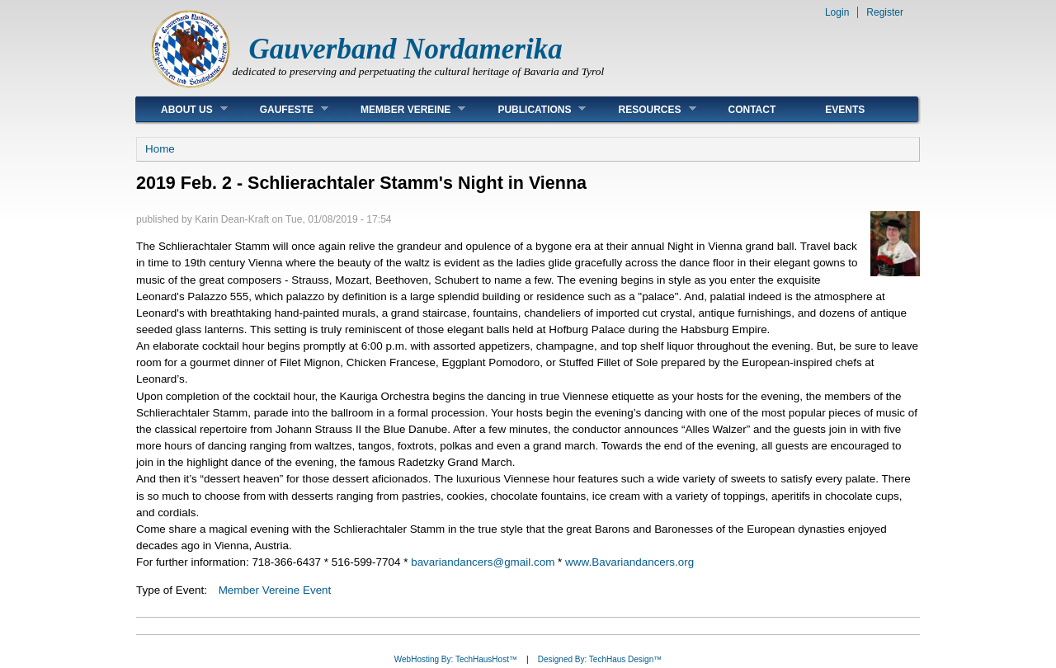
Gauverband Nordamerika (406, 49)
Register (884, 12)
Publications (529, 109)
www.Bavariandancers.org (629, 562)
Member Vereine (400, 109)
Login (837, 12)
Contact (752, 109)
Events (845, 109)
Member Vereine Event (275, 590)
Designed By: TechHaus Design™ (600, 659)
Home (160, 149)
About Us (182, 109)
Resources (644, 109)
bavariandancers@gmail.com (482, 562)
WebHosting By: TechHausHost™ (455, 659)
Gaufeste (281, 109)
